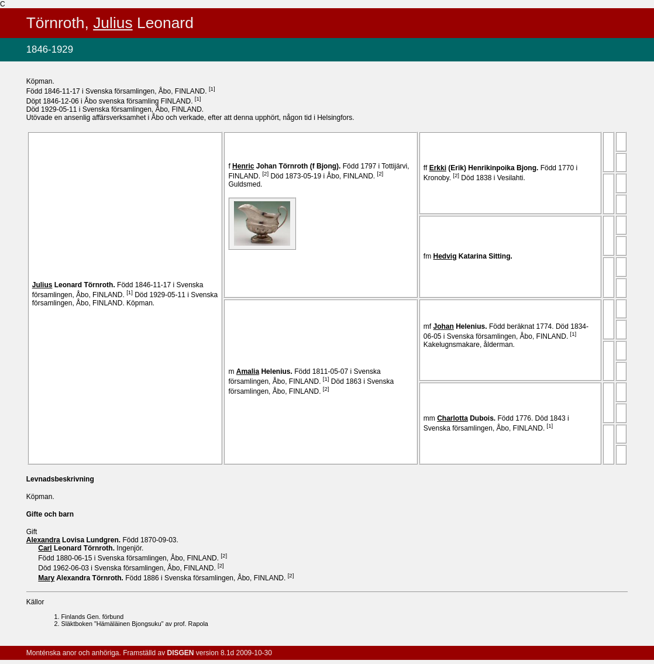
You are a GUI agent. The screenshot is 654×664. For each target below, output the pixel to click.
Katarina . (474, 256)
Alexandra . (81, 578)
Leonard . (74, 285)
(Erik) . (485, 168)
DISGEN (180, 653)
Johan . (287, 166)
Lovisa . (74, 540)
